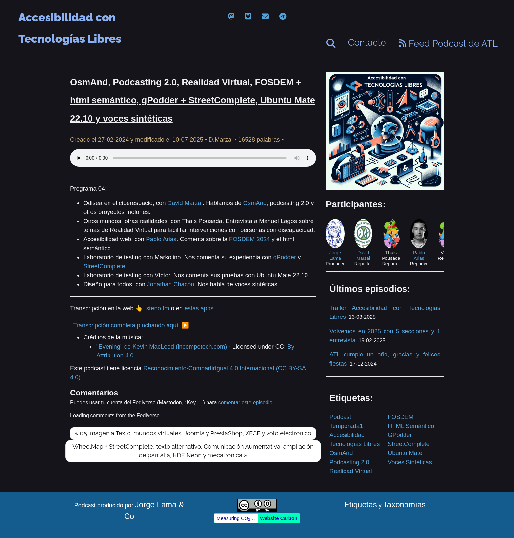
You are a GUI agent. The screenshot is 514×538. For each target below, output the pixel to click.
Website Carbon (278, 518)
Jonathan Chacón (170, 284)
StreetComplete (104, 266)
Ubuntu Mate (405, 453)
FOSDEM (401, 416)
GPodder (400, 435)
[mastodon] (231, 16)
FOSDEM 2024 (249, 239)
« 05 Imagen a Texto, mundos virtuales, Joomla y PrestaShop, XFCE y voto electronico (193, 433)
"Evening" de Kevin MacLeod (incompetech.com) (161, 346)
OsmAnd (255, 203)
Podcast (340, 416)
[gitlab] (248, 16)
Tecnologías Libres (354, 443)
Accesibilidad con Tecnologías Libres (69, 18)
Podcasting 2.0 (349, 462)
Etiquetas (360, 504)
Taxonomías (404, 504)
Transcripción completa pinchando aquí (125, 325)
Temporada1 (346, 425)
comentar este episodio (245, 402)
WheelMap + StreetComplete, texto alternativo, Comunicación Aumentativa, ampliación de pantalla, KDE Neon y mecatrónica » (193, 451)
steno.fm (157, 308)
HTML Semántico (411, 425)
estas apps (198, 308)
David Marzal (185, 203)
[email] (265, 16)
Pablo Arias (161, 239)
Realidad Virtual (350, 471)
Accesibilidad (347, 435)
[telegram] (282, 16)
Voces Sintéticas (410, 462)
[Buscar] (331, 43)
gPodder (284, 257)
